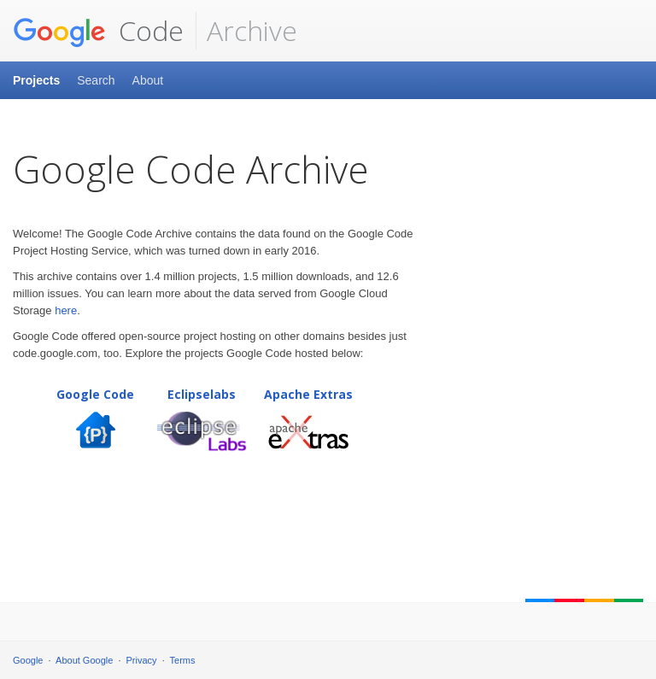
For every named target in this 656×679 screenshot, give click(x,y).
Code (98, 31)
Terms (183, 660)
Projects (36, 80)
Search (95, 80)
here (66, 310)
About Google (84, 660)
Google (28, 660)
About (148, 80)
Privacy (141, 660)
